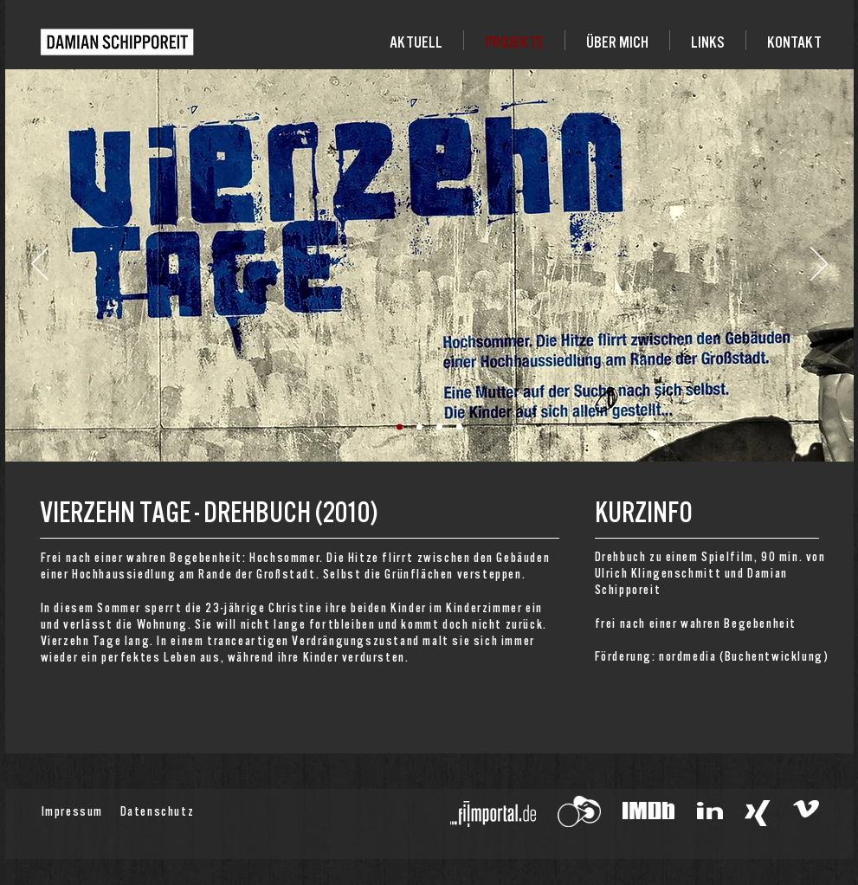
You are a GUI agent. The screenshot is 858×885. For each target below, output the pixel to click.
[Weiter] (819, 265)
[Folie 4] (459, 427)
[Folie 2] (419, 427)
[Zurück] (39, 265)
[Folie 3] (439, 427)
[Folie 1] (400, 427)
